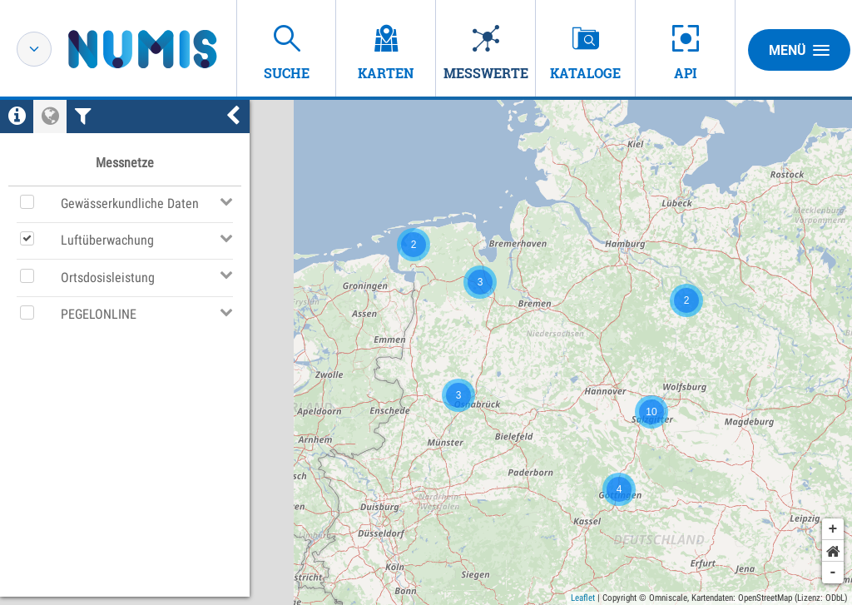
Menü (799, 50)
